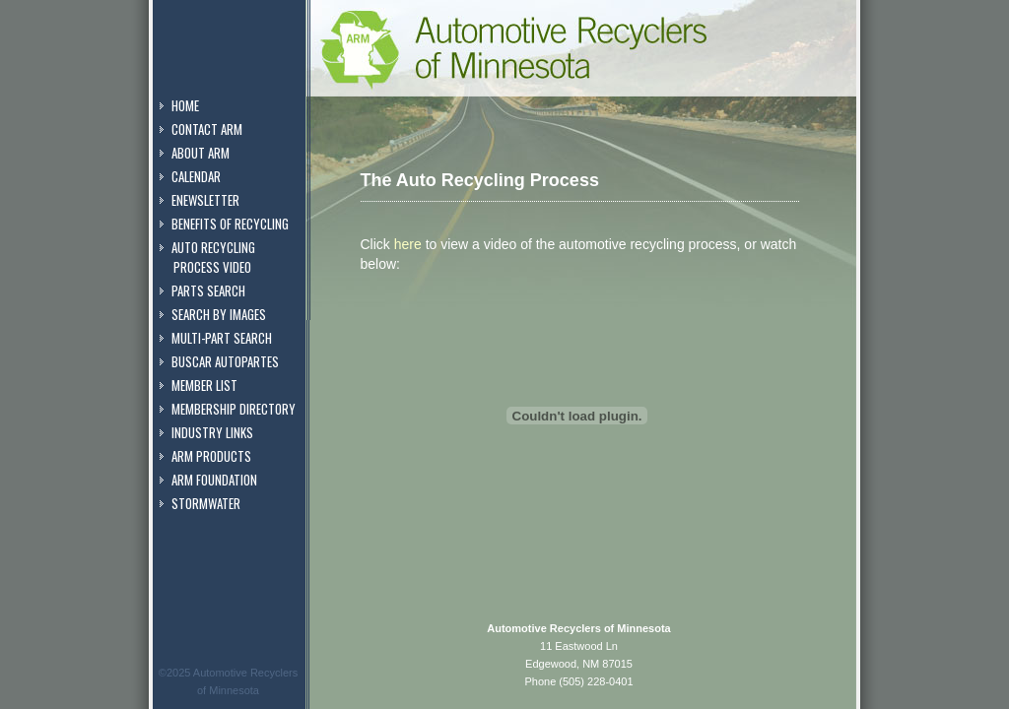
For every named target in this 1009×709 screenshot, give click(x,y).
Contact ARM (206, 129)
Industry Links (212, 432)
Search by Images (218, 314)
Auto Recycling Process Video (207, 257)
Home (185, 105)
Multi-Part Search (221, 338)
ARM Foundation (214, 479)
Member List (204, 385)
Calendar (196, 176)
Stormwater (205, 503)
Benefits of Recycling (230, 223)
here (408, 244)
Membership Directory (233, 409)
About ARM (200, 152)
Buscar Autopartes (225, 361)
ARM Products (211, 456)
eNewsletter (205, 200)
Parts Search (208, 290)
